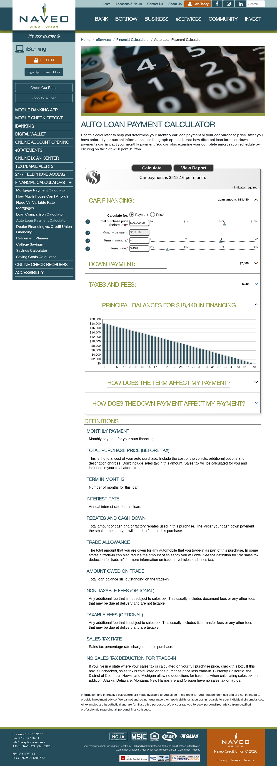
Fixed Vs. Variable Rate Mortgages (35, 205)
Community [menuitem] (223, 19)
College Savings (29, 244)
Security (248, 760)
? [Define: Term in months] (88, 241)
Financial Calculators (40, 182)
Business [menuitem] (156, 19)
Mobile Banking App (36, 110)
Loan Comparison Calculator (40, 214)
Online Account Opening (42, 142)
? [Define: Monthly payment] (88, 233)
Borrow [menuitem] (126, 19)
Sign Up (33, 72)
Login (44, 60)
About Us (175, 4)
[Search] (256, 3)
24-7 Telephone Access (40, 174)
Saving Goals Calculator (36, 257)
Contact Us (155, 4)
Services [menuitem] (188, 19)
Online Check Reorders (41, 264)
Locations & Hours (129, 4)
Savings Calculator (31, 250)
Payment (141, 214)
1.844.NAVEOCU (24, 746)
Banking (24, 126)
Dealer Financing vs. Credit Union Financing (44, 229)
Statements (28, 150)
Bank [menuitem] (101, 19)
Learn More (52, 72)
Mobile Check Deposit (39, 118)
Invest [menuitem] (253, 19)
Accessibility (29, 272)
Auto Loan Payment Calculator (42, 220)
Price (160, 214)
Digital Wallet (30, 134)
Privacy (222, 760)
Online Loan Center (37, 158)
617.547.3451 (29, 738)
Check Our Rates (43, 87)
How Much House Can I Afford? (42, 196)
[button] (172, 199)
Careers (235, 760)
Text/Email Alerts (34, 166)
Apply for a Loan (44, 98)
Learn (106, 4)
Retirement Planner (32, 238)
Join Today (197, 4)
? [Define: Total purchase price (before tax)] (88, 222)
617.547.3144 (33, 734)
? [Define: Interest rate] (88, 249)
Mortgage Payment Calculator (41, 190)
